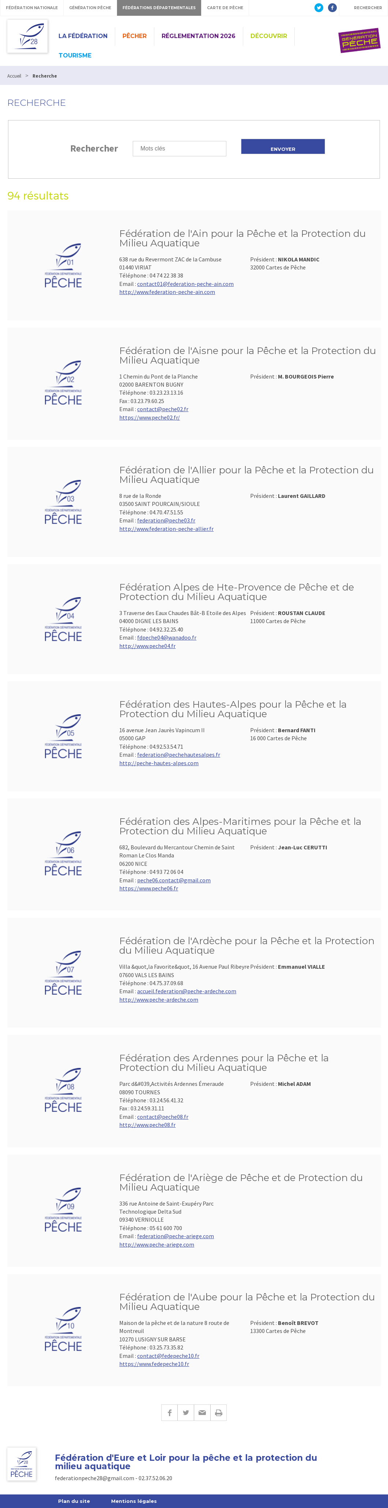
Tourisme (75, 55)
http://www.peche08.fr (147, 1124)
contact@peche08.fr (162, 1116)
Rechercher (94, 148)
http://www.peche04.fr (147, 645)
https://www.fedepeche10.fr (154, 1363)
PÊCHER (135, 36)
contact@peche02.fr (162, 409)
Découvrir (268, 36)
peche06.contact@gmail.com (174, 880)
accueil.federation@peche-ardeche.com (186, 991)
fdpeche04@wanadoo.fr (166, 637)
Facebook (169, 1412)
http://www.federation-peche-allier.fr (166, 528)
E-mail (202, 1412)
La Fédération (83, 36)
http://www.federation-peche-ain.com (167, 291)
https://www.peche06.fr (148, 888)
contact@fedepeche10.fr (168, 1355)
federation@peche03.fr (166, 520)
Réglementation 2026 (199, 36)
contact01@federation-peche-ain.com (185, 283)
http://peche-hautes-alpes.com (159, 763)
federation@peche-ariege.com (175, 1236)
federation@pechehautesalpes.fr (178, 754)
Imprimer (218, 1412)
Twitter (185, 1412)
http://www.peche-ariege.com (156, 1244)
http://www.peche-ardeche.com (158, 999)
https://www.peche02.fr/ (149, 417)
